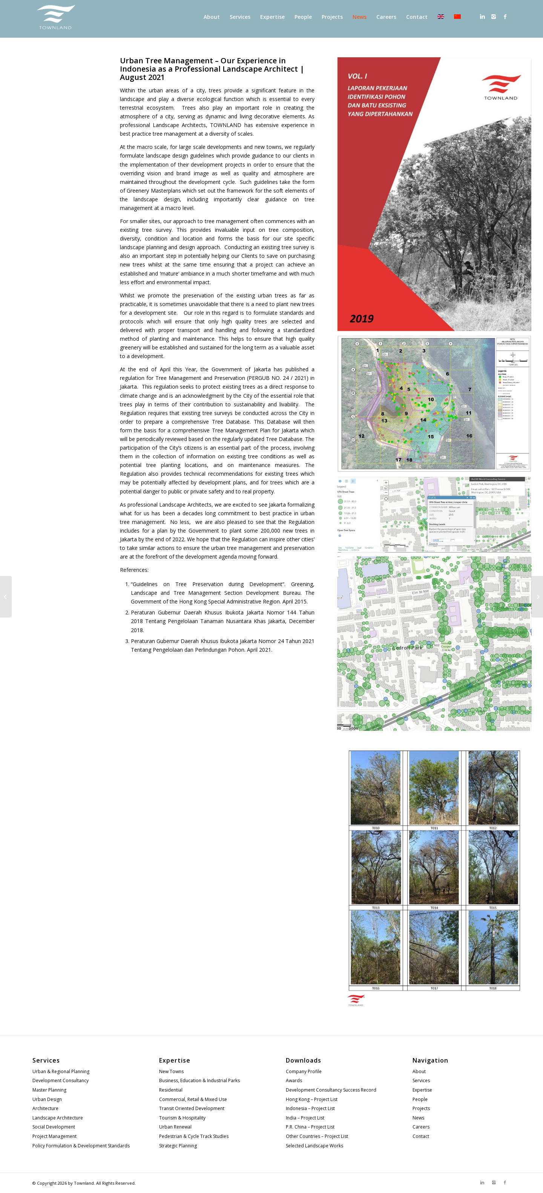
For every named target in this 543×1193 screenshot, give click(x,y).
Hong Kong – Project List (311, 1099)
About (419, 1071)
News (418, 1118)
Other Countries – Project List (317, 1136)
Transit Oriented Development (191, 1108)
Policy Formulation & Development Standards (81, 1145)
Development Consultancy (60, 1080)
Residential (171, 1090)
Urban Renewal (175, 1127)
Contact (421, 1136)
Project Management (54, 1136)
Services (421, 1080)
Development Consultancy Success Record (331, 1090)
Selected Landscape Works (314, 1145)
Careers (421, 1127)
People (420, 1099)
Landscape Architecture (57, 1118)
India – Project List (305, 1118)
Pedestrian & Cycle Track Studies (194, 1136)
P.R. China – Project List (310, 1127)
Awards (294, 1080)
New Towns (171, 1071)
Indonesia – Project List (310, 1108)
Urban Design (47, 1099)
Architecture (45, 1108)
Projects (421, 1108)
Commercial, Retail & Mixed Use (193, 1099)
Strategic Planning (178, 1145)
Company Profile (304, 1071)
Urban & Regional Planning (60, 1071)
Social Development (53, 1127)
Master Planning (49, 1090)
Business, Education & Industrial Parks (199, 1080)
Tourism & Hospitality (182, 1118)
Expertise (422, 1090)
